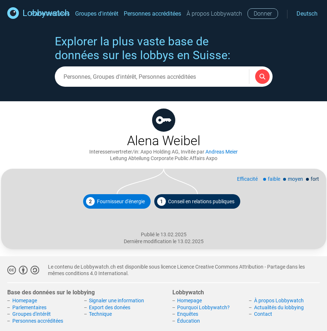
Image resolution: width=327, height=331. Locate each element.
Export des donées (109, 307)
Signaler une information (116, 300)
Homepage (24, 300)
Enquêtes (187, 314)
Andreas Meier (221, 152)
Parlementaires (29, 307)
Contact (263, 314)
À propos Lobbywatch (214, 13)
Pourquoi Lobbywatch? (203, 307)
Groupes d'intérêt (96, 13)
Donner (263, 13)
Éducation (188, 321)
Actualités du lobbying (279, 307)
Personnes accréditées (152, 13)
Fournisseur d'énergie (115, 201)
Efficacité (247, 179)
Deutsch (307, 13)
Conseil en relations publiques (195, 201)
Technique (100, 314)
